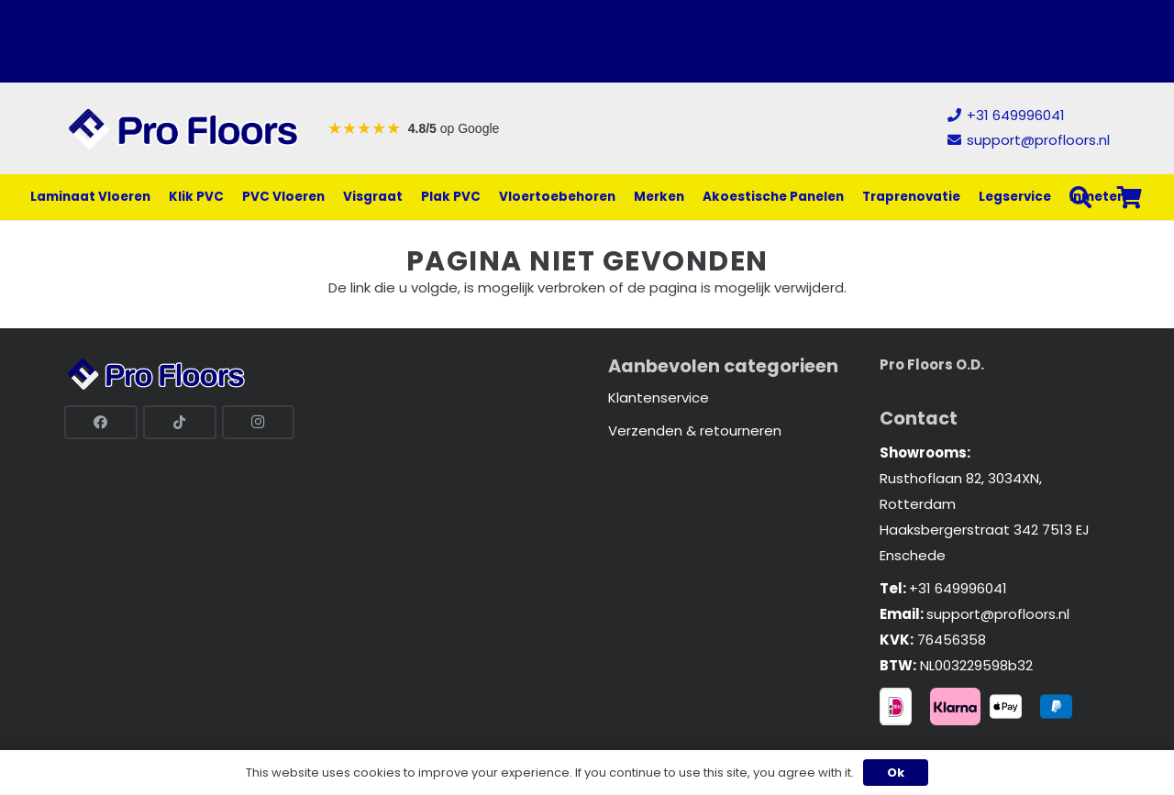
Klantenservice (658, 397)
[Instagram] (258, 422)
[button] (1081, 197)
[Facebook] (101, 422)
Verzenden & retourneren (694, 430)
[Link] (184, 128)
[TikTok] (179, 422)
